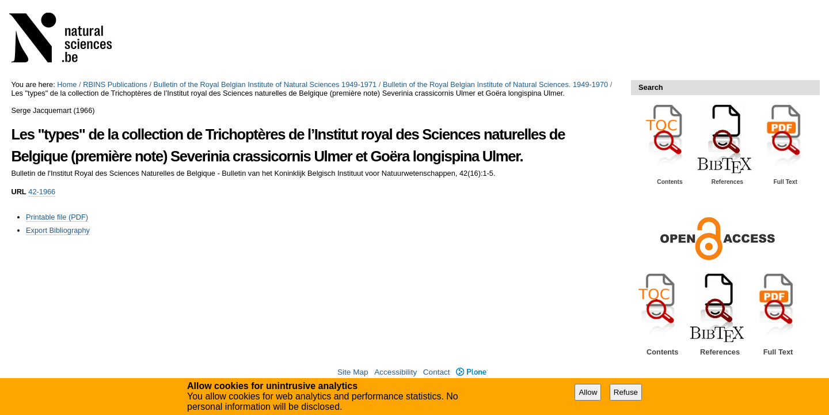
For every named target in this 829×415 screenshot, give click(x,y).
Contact (436, 372)
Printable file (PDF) (57, 217)
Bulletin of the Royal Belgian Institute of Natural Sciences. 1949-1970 (495, 84)
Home (67, 84)
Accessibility (395, 372)
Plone (472, 372)
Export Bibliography (58, 230)
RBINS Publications (115, 84)
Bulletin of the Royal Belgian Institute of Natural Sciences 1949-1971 (265, 84)
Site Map (352, 372)
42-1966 (41, 191)
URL (18, 191)
